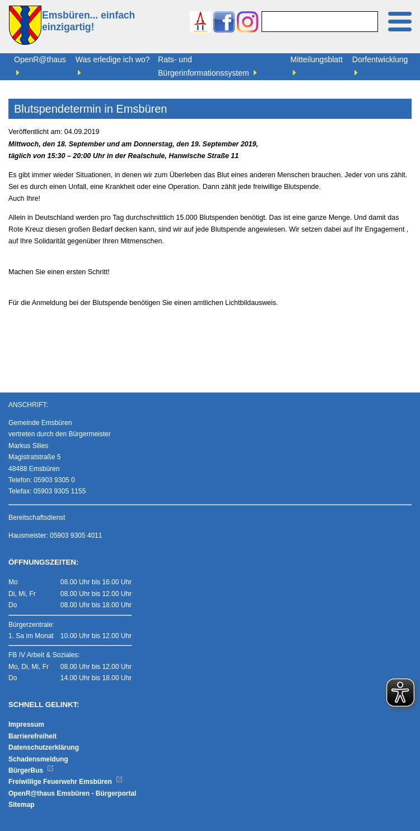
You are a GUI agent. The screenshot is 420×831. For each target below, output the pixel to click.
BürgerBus (31, 770)
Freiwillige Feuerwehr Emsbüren (65, 782)
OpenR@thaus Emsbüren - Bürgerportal (72, 793)
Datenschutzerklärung (43, 747)
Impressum (26, 724)
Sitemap (21, 805)
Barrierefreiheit (32, 736)
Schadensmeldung (38, 759)
